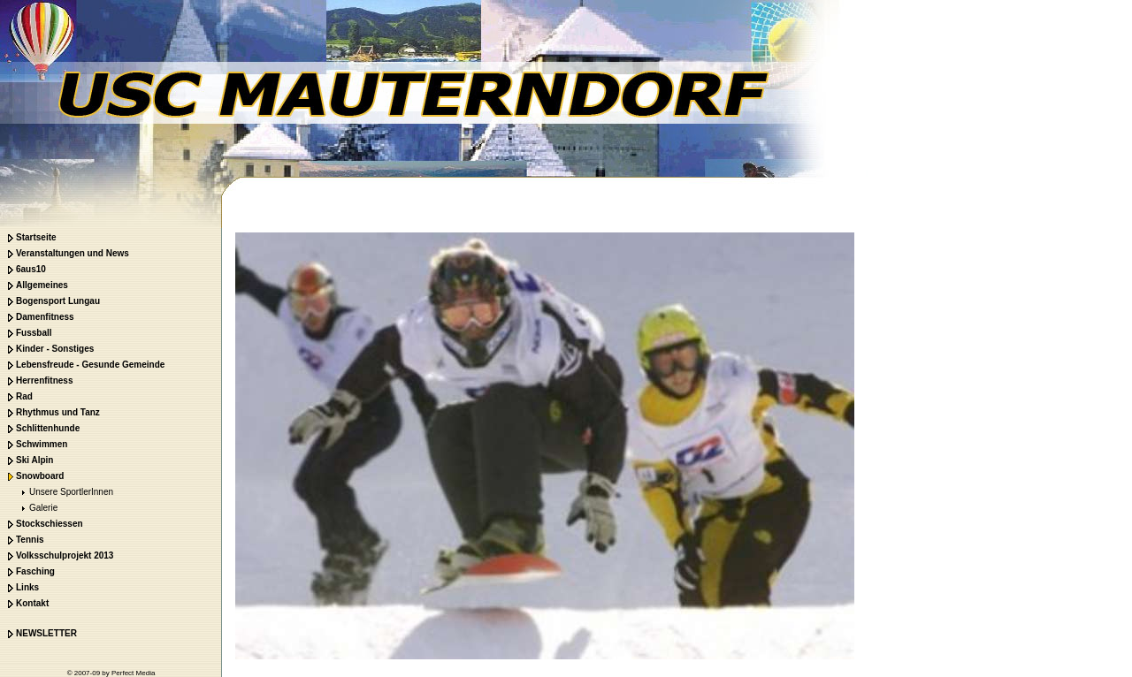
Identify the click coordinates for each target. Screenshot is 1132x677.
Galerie (30, 508)
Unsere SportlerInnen (58, 492)
